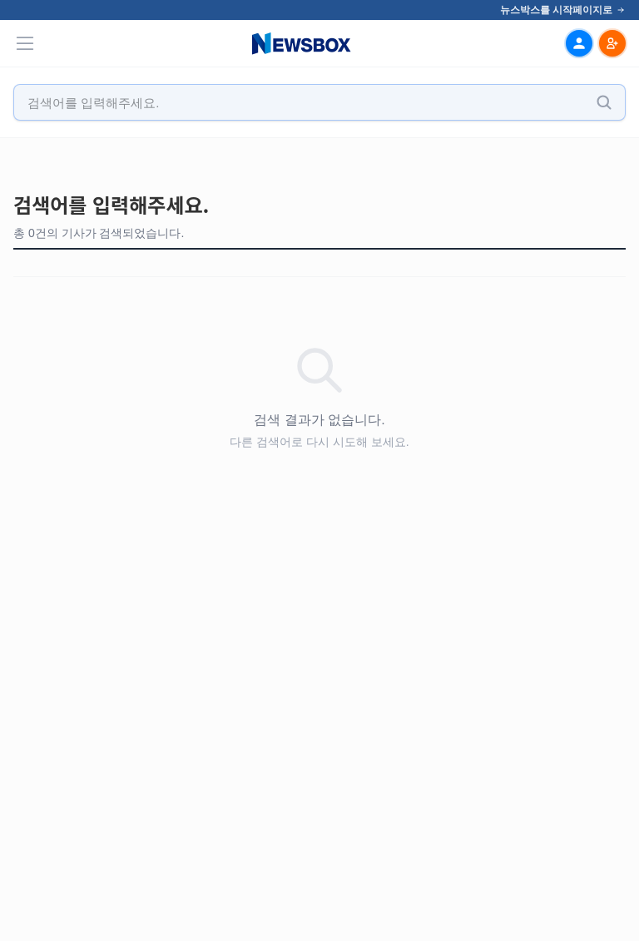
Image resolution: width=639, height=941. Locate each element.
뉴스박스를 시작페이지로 (563, 10)
